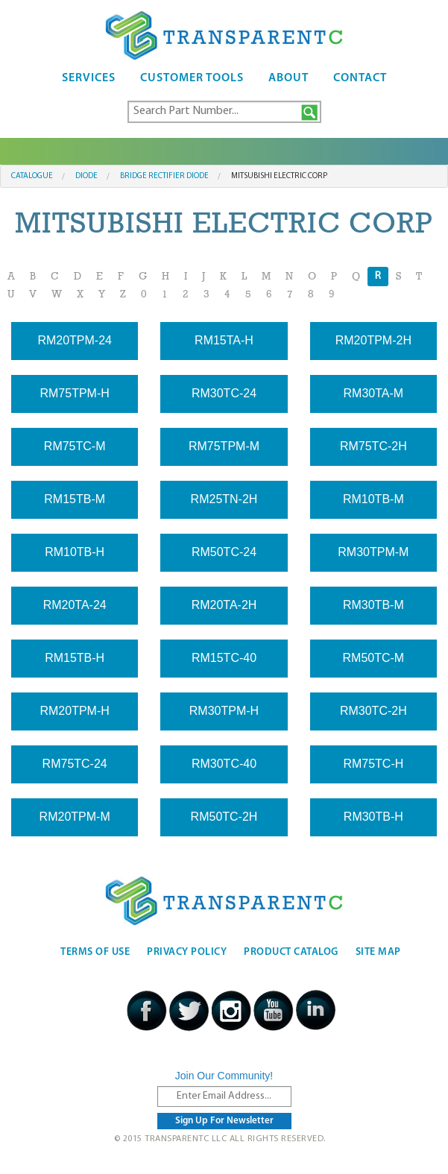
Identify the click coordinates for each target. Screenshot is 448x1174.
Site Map (378, 952)
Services (89, 78)
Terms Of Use (95, 952)
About (288, 78)
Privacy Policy (187, 952)
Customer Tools (192, 78)
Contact (360, 78)
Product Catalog (291, 952)
